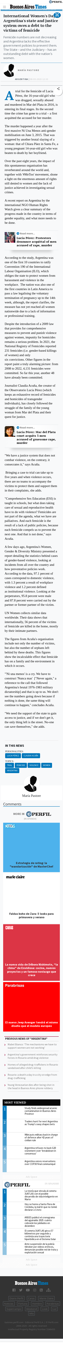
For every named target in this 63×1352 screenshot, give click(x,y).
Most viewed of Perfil (31, 1185)
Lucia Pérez (13, 755)
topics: (9, 761)
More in (32, 814)
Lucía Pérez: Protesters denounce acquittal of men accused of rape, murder (36, 241)
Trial (9, 765)
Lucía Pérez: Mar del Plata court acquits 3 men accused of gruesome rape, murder (36, 437)
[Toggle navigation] (5, 7)
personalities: (14, 751)
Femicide (21, 765)
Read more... (27, 233)
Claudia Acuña (31, 755)
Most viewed (15, 1102)
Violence (34, 765)
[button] (57, 15)
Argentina (12, 770)
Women (46, 765)
